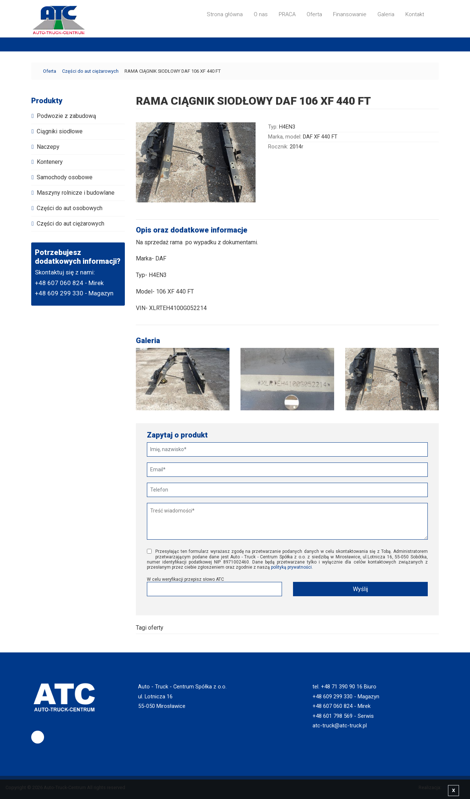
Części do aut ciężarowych (90, 71)
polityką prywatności (291, 567)
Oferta (314, 14)
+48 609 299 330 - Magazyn (74, 293)
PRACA (287, 14)
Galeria (385, 14)
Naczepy (48, 146)
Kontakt (414, 14)
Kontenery (50, 161)
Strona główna (225, 14)
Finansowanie (349, 14)
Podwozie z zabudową (66, 115)
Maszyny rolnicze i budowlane (76, 192)
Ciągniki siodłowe (60, 131)
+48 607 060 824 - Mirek (69, 283)
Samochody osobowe (65, 177)
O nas (261, 14)
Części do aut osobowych (69, 208)
